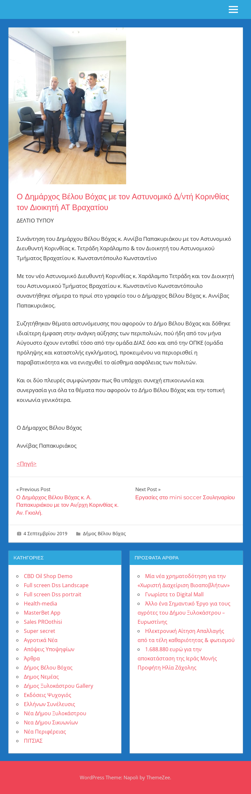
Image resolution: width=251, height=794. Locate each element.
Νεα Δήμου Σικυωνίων (51, 722)
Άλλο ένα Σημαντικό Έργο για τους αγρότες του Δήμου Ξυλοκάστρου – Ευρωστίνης (184, 612)
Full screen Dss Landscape (56, 585)
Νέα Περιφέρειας (45, 731)
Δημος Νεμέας (41, 676)
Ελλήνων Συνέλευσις (49, 704)
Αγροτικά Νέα (41, 640)
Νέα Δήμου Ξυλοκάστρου (55, 713)
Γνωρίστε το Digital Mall (174, 594)
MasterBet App (42, 612)
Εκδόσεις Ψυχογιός (47, 695)
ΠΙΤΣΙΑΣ (33, 740)
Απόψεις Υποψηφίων (49, 649)
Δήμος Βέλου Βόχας (104, 533)
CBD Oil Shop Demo (48, 576)
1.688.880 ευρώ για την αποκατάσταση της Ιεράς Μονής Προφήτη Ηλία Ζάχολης (177, 658)
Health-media (40, 603)
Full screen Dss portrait (52, 594)
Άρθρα (32, 658)
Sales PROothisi (43, 621)
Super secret (39, 631)
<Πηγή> (27, 463)
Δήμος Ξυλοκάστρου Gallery (58, 685)
